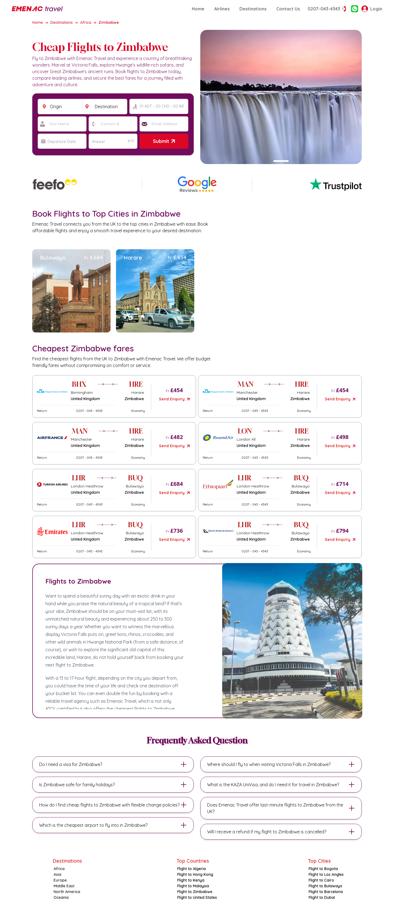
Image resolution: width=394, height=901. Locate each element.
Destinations (252, 9)
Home (198, 9)
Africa (85, 22)
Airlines (222, 9)
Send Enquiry (174, 399)
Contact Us (288, 9)
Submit (164, 141)
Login (371, 8)
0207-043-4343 (328, 8)
